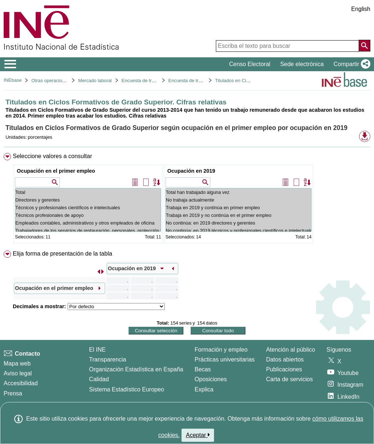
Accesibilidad (21, 383)
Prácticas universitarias (225, 359)
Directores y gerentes (88, 200)
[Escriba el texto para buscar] (287, 46)
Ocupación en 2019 (191, 171)
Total (88, 192)
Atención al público (290, 350)
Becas (203, 369)
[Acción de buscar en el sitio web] (364, 45)
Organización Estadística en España (136, 369)
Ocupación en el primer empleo (56, 171)
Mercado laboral (95, 80)
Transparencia (107, 359)
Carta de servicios (289, 379)
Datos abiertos (285, 359)
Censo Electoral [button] (249, 64)
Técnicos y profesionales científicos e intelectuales (88, 207)
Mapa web (17, 363)
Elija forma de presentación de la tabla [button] (62, 253)
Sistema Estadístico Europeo (126, 389)
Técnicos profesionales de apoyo (88, 215)
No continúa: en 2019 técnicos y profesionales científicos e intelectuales (238, 230)
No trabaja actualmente (238, 200)
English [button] (360, 9)
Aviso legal (18, 373)
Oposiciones (211, 379)
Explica (204, 389)
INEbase (13, 80)
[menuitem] (187, 199)
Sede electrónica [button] (302, 64)
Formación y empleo (221, 350)
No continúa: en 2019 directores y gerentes (238, 223)
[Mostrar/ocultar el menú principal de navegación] (10, 64)
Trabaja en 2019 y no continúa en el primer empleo (238, 215)
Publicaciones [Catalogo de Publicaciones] (284, 369)
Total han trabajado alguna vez (238, 192)
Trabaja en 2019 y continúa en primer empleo (238, 207)
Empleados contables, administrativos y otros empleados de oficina (88, 223)
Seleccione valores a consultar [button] (52, 156)
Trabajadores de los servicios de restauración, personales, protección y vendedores (88, 230)
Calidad (99, 379)
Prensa (13, 393)
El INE (97, 350)
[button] (350, 64)
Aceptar (198, 435)
